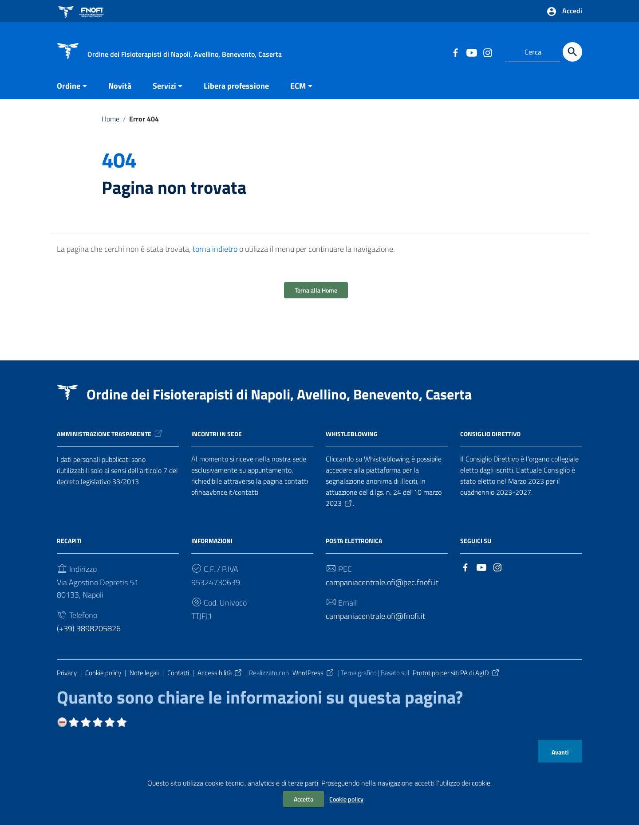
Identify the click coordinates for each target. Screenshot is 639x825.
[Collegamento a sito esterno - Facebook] (455, 52)
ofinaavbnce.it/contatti (224, 492)
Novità (119, 86)
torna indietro (215, 249)
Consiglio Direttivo (490, 433)
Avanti (560, 752)
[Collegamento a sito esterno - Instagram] (487, 52)
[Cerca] (572, 52)
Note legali (144, 673)
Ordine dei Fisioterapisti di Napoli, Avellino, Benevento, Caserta (279, 394)
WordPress (313, 673)
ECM (298, 86)
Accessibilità (220, 673)
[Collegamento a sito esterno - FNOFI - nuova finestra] (82, 11)
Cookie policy (346, 799)
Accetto (303, 799)
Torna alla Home (316, 290)
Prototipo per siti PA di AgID (456, 673)
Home (110, 118)
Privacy (67, 673)
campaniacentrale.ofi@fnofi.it (375, 616)
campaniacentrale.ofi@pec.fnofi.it (382, 582)
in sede (231, 433)
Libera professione (236, 86)
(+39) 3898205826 (89, 628)
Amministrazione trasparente (110, 433)
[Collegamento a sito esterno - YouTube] (471, 52)
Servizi (164, 86)
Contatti (178, 673)
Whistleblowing (352, 433)
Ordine (68, 86)
